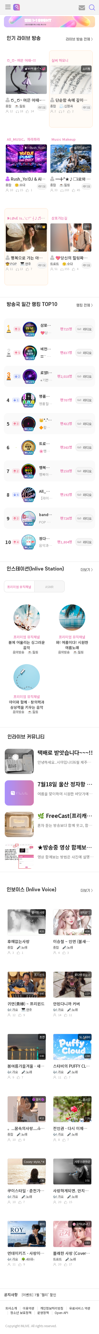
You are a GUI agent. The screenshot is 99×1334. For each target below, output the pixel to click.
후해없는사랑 (18, 941)
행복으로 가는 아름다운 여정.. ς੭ (26, 258)
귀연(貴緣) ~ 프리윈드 (26, 1003)
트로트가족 (47, 443)
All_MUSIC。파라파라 (23, 139)
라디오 (42, 107)
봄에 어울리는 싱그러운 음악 (26, 645)
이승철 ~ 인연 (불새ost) (72, 941)
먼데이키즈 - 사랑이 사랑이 (26, 1253)
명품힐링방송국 (50, 403)
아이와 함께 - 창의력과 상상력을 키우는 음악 (26, 704)
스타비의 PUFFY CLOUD (72, 1066)
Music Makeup (63, 139)
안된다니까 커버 (66, 1003)
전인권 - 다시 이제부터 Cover (72, 1128)
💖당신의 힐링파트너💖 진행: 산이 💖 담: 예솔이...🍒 (70, 258)
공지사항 (11, 1294)
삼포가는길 (59, 218)
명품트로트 (47, 396)
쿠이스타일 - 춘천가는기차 (26, 1190)
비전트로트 (49, 349)
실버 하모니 (59, 60)
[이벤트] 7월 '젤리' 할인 (39, 1294)
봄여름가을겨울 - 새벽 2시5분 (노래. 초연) (26, 1066)
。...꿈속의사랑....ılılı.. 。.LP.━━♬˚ (26, 1128)
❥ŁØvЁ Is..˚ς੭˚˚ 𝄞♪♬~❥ (26, 218)
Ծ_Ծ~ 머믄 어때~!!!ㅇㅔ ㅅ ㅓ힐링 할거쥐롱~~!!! (26, 100)
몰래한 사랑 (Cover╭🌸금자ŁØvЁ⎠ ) (72, 1253)
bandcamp (49, 514)
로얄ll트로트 (50, 372)
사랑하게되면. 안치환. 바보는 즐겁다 (72, 1190)
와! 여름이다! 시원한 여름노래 (72, 645)
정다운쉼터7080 (52, 538)
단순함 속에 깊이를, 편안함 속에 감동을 (70, 100)
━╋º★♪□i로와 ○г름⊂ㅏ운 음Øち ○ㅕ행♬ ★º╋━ (70, 179)
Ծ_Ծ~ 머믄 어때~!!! (21, 60)
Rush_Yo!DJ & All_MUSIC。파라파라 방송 (26, 179)
